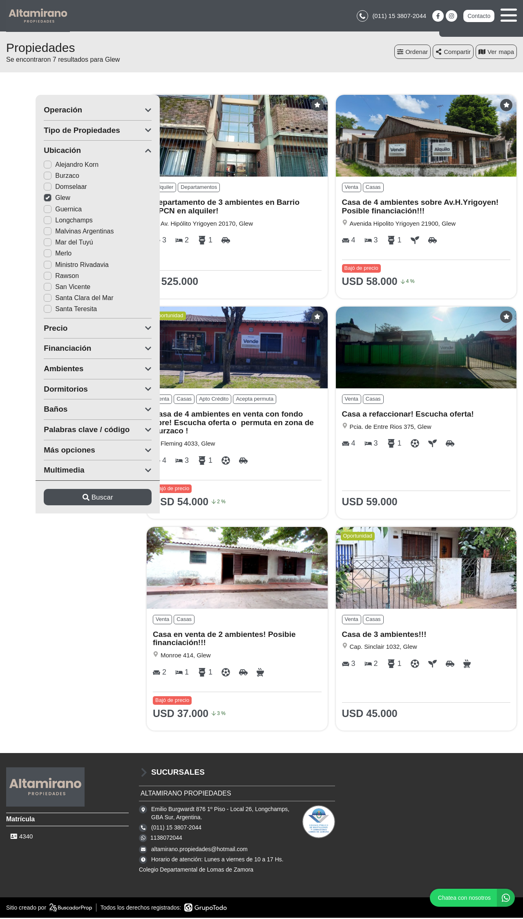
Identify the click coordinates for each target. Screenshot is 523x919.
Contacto (478, 16)
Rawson (31, 277)
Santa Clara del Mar (49, 299)
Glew (27, 199)
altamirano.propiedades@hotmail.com (199, 850)
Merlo (28, 254)
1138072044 (166, 839)
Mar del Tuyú (38, 243)
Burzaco (32, 177)
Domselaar (35, 188)
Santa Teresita (40, 310)
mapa (496, 52)
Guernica (33, 210)
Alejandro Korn (41, 166)
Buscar (68, 498)
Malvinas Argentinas (49, 232)
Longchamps (38, 221)
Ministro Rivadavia (46, 266)
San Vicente (37, 288)
